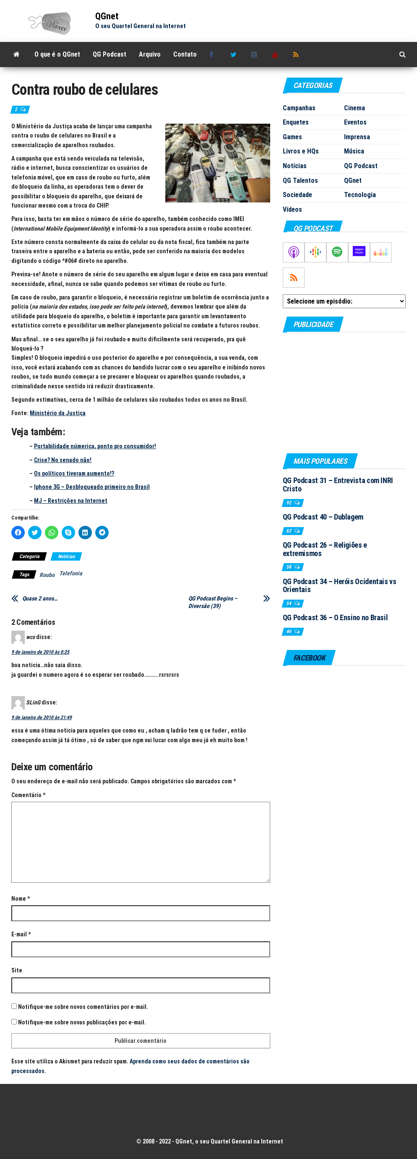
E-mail (21, 934)
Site (16, 970)
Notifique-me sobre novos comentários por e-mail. (83, 1006)
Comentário (28, 795)
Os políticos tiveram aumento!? (74, 473)
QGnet (107, 16)
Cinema (354, 108)
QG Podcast (109, 54)
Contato (185, 54)
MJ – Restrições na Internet (70, 500)
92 (289, 503)
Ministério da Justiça (58, 413)
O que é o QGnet (57, 54)
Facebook (213, 54)
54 (289, 603)
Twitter (234, 54)
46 (289, 631)
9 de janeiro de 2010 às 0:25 (40, 652)
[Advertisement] (344, 392)
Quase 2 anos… (39, 598)
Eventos (355, 122)
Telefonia (70, 573)
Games (292, 137)
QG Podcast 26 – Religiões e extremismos (325, 549)
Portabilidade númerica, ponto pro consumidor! (95, 446)
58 (289, 567)
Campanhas (299, 108)
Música (354, 151)
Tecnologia (360, 195)
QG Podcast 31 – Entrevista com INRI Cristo (338, 484)
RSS (297, 54)
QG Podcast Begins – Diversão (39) (212, 602)
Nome (20, 898)
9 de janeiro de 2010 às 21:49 (41, 717)
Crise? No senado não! (62, 460)
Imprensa (357, 137)
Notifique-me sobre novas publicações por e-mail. (82, 1022)
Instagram (255, 54)
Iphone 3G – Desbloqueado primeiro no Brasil (92, 486)
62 (289, 531)
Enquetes (296, 122)
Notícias (66, 556)
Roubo (47, 575)
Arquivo (150, 54)
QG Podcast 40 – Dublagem (323, 516)
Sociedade (297, 195)
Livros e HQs (301, 151)
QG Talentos (300, 181)
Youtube (276, 54)
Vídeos (292, 209)
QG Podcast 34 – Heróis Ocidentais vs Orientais (339, 585)
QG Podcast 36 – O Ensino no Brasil (335, 617)
